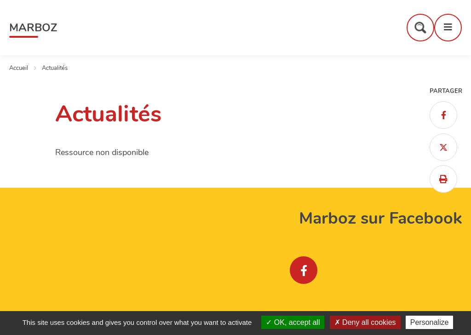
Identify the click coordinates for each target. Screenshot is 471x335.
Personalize (429, 322)
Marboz (33, 27)
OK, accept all (293, 322)
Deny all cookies (365, 322)
